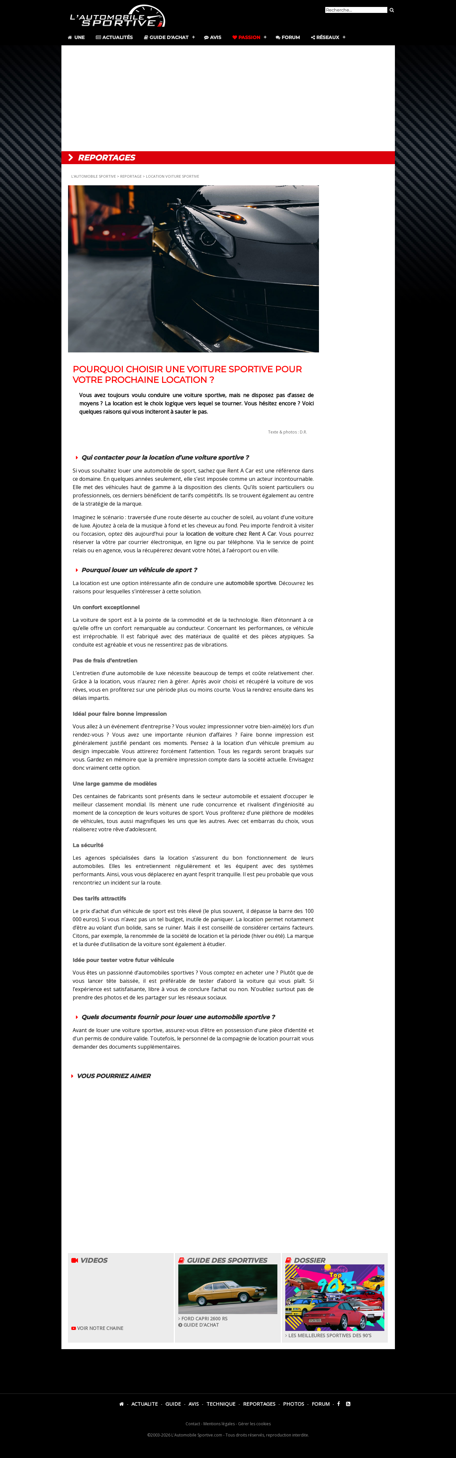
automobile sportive (251, 583)
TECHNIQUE (220, 1403)
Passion (246, 37)
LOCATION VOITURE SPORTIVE (172, 176)
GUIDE (173, 1403)
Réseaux (325, 37)
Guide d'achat (166, 37)
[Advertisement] (228, 98)
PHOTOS (293, 1403)
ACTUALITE (144, 1403)
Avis (212, 37)
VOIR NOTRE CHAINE (97, 1328)
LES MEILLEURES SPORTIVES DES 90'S (334, 1332)
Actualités (114, 37)
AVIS (194, 1403)
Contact (193, 1424)
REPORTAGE (131, 176)
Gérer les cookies (254, 1424)
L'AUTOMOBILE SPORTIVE (94, 176)
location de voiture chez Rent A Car (230, 533)
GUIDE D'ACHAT (198, 1325)
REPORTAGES (259, 1403)
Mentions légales (219, 1424)
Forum (288, 37)
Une (76, 37)
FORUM (321, 1403)
